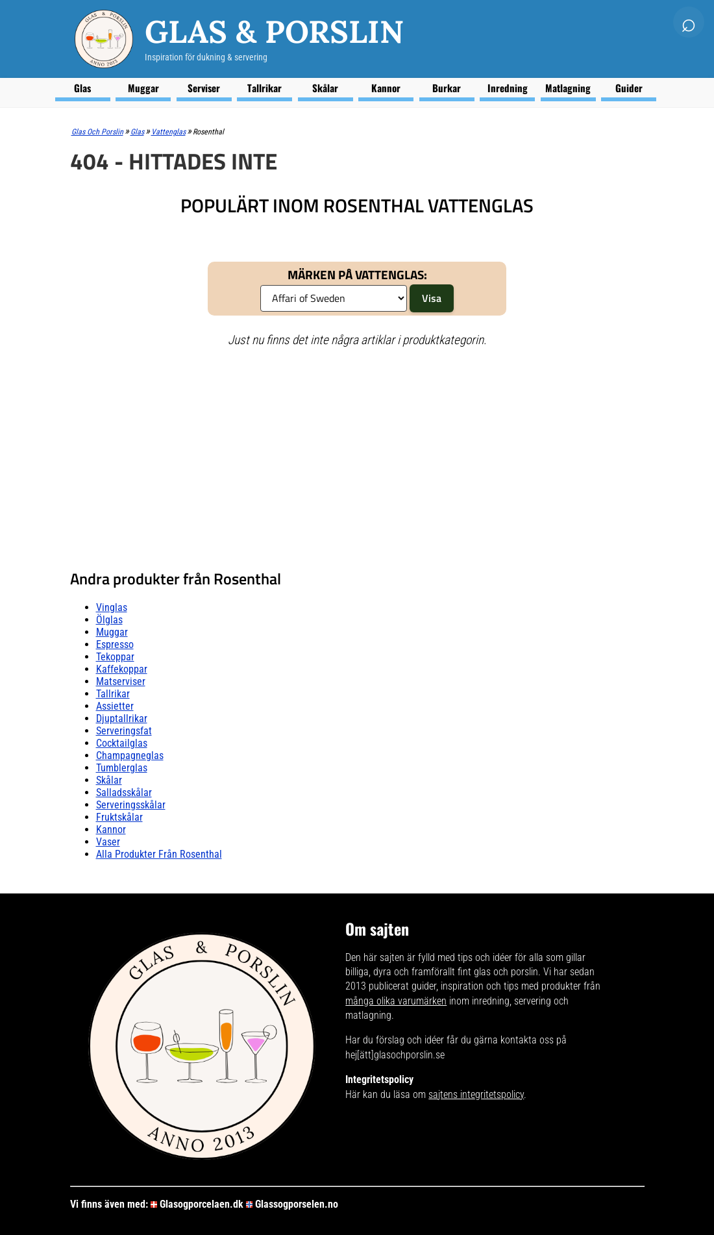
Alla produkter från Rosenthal (159, 854)
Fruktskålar (119, 817)
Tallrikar (264, 88)
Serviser (204, 88)
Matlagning (568, 88)
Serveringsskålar (131, 805)
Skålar (325, 88)
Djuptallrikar (121, 718)
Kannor (385, 88)
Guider (629, 88)
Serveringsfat (124, 731)
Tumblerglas (121, 768)
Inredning (507, 88)
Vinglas (111, 607)
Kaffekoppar (121, 669)
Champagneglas (130, 755)
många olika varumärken (396, 1001)
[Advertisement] (357, 452)
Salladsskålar (124, 792)
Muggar (143, 88)
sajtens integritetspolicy (476, 1094)
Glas (82, 88)
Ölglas (109, 620)
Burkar (446, 88)
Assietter (115, 706)
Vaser (108, 842)
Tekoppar (115, 657)
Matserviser (120, 681)
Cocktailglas (121, 743)
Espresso (115, 644)
